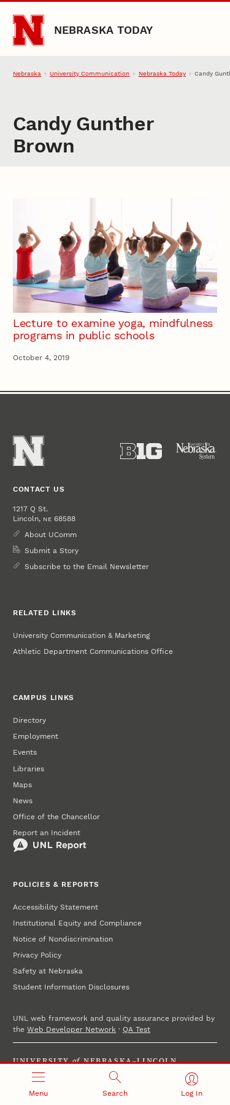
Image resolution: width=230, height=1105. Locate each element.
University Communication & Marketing (81, 635)
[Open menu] (38, 1084)
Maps (22, 785)
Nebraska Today (103, 29)
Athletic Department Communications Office (93, 651)
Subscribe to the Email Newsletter (87, 566)
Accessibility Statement (55, 907)
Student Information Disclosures (71, 987)
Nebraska (27, 73)
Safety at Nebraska (48, 971)
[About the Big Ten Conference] (141, 451)
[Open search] (115, 1084)
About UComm (51, 534)
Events (25, 752)
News (23, 800)
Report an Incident (49, 840)
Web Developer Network (71, 1029)
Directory (29, 720)
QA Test (136, 1029)
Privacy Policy (37, 955)
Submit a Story (52, 550)
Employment (35, 736)
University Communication (89, 73)
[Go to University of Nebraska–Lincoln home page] (28, 30)
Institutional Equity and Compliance (77, 923)
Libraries (28, 769)
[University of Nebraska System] (196, 451)
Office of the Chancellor (56, 816)
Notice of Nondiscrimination (63, 939)
